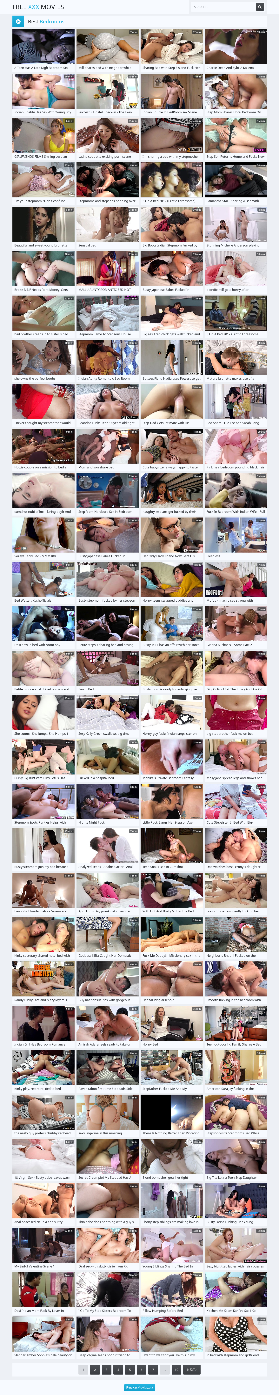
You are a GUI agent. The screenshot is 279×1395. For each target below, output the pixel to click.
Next (192, 1370)
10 (176, 1370)
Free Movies (38, 7)
